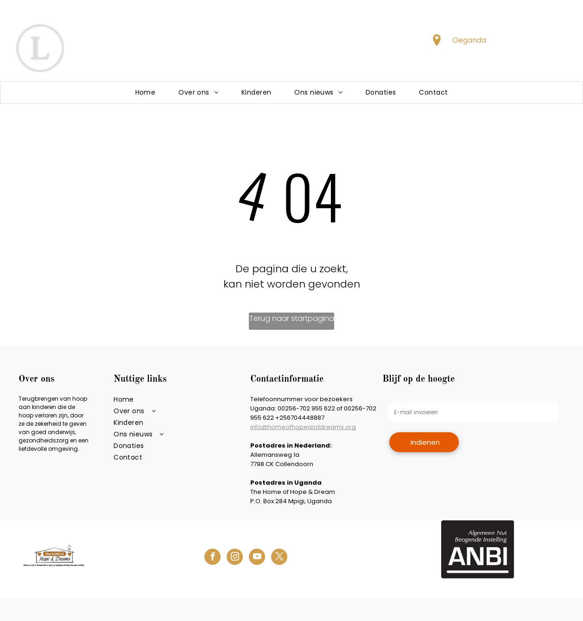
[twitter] (279, 558)
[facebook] (212, 558)
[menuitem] (145, 92)
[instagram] (235, 558)
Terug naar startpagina (291, 318)
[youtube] (257, 558)
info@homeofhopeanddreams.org (303, 427)
